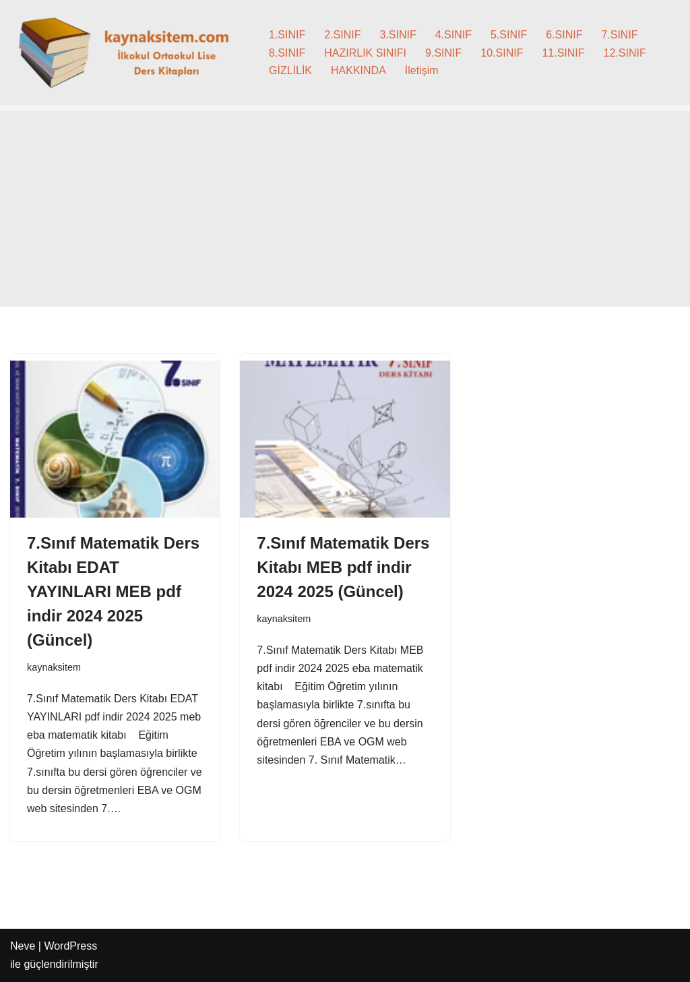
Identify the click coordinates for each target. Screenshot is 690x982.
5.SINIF (509, 34)
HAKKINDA (358, 70)
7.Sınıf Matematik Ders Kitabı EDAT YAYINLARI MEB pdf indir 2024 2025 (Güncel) (113, 591)
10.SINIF (501, 53)
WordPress (70, 946)
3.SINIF (397, 34)
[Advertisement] (345, 212)
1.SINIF (287, 34)
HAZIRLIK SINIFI (365, 53)
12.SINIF (625, 53)
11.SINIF (563, 53)
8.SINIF (287, 53)
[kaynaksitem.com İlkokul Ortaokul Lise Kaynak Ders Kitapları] (128, 52)
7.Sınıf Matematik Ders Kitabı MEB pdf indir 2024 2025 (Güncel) (343, 567)
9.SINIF (443, 53)
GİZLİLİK (290, 70)
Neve (22, 946)
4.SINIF (453, 34)
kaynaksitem (54, 667)
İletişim (422, 70)
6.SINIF (564, 34)
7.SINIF (619, 34)
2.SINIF (342, 34)
